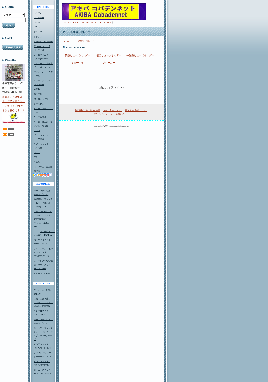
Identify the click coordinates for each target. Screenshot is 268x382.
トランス (38, 37)
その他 (37, 162)
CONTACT (105, 22)
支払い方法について (112, 110)
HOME (67, 22)
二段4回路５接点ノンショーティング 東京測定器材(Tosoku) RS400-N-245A (43, 219)
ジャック (38, 22)
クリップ (38, 32)
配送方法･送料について (136, 110)
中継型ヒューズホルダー (140, 55)
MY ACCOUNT (90, 22)
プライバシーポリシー (104, 114)
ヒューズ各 (77, 62)
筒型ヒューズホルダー (77, 55)
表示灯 (37, 89)
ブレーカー (109, 62)
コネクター (39, 17)
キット (37, 152)
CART (76, 22)
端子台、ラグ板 (41, 99)
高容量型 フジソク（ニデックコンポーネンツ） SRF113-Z (43, 203)
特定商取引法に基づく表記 (87, 110)
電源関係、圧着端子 (43, 41)
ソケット (38, 27)
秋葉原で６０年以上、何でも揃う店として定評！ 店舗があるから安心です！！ (13, 109)
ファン (37, 130)
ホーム (66, 41)
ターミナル (39, 104)
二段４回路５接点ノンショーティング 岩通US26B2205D (43, 302)
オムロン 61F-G (42, 273)
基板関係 (38, 94)
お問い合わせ (122, 114)
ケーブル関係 (40, 117)
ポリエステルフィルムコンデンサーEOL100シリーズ (43, 252)
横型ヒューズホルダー (108, 55)
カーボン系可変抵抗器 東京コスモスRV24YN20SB (43, 265)
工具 (36, 157)
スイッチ (38, 13)
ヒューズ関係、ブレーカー (84, 41)
